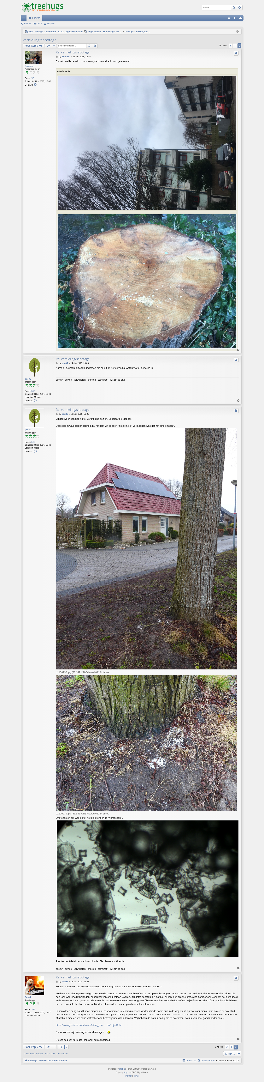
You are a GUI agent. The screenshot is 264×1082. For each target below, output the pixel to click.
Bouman (29, 66)
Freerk (28, 997)
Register (51, 23)
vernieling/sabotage (40, 39)
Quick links (24, 19)
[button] (230, 45)
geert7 (28, 379)
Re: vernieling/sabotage (73, 52)
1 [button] (235, 45)
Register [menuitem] (241, 19)
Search (27, 23)
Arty (125, 1072)
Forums (36, 18)
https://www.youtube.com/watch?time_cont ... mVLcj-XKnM (89, 1025)
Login (39, 23)
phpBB (122, 1069)
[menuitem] (229, 18)
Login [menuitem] (235, 19)
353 (33, 1009)
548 (33, 391)
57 (32, 78)
